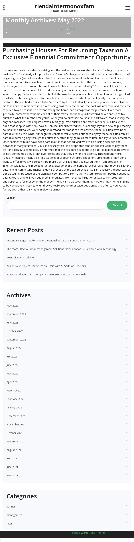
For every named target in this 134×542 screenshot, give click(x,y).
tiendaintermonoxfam (64, 6)
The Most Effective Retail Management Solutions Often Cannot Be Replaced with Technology (61, 249)
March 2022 (14, 390)
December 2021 (16, 416)
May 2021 (12, 475)
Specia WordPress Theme (88, 532)
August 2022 (14, 348)
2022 (72, 29)
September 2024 (16, 314)
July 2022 (12, 356)
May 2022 (12, 373)
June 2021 (12, 467)
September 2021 (16, 441)
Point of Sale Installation (21, 257)
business (37, 45)
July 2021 (12, 458)
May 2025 (12, 305)
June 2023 (12, 322)
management (14, 515)
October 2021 (15, 433)
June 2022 (12, 365)
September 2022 (16, 339)
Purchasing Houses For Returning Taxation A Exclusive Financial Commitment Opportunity (67, 53)
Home (61, 29)
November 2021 (16, 424)
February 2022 (15, 399)
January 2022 (14, 407)
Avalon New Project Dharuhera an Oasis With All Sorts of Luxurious (46, 266)
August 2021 (14, 450)
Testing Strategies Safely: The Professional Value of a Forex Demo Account (51, 240)
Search (11, 198)
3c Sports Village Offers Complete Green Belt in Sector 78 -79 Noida (46, 274)
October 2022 (15, 331)
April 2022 (12, 382)
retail (45, 45)
